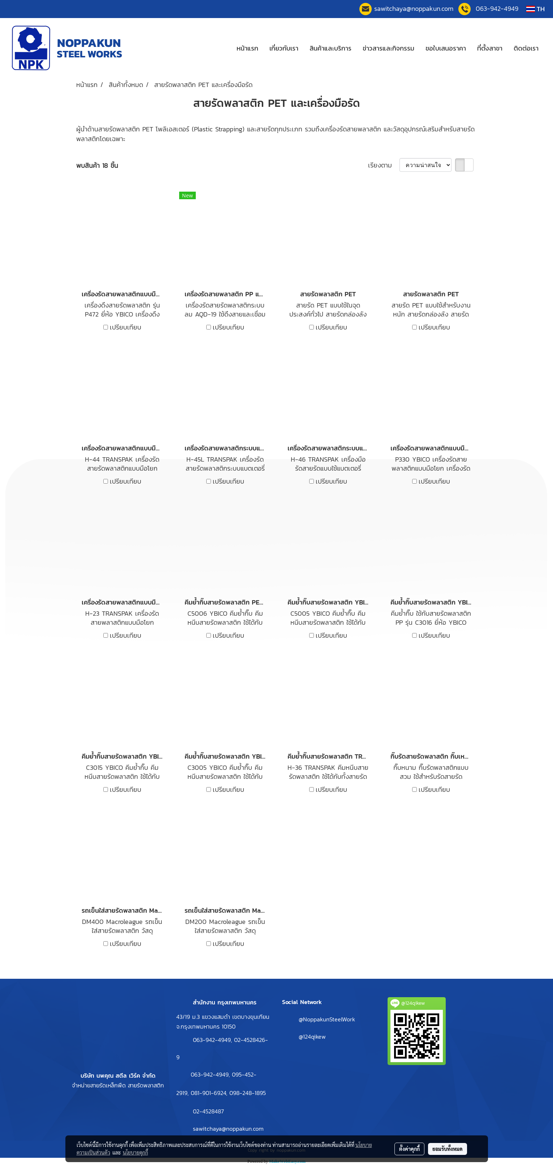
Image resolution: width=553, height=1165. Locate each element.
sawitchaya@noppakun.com (228, 1128)
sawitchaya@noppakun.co (413, 8)
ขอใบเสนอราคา (445, 48)
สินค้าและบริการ (330, 48)
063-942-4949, (213, 1039)
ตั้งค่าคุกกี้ (409, 1149)
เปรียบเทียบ (125, 327)
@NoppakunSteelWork (327, 1019)
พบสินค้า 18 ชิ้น (97, 165)
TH (535, 9)
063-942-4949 (497, 8)
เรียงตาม (383, 165)
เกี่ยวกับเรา (283, 48)
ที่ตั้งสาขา (489, 48)
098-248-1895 (247, 1092)
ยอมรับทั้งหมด (447, 1149)
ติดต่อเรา (526, 48)
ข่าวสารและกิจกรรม (388, 48)
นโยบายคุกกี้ (135, 1152)
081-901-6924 (208, 1092)
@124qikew (312, 1036)
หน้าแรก (247, 48)
